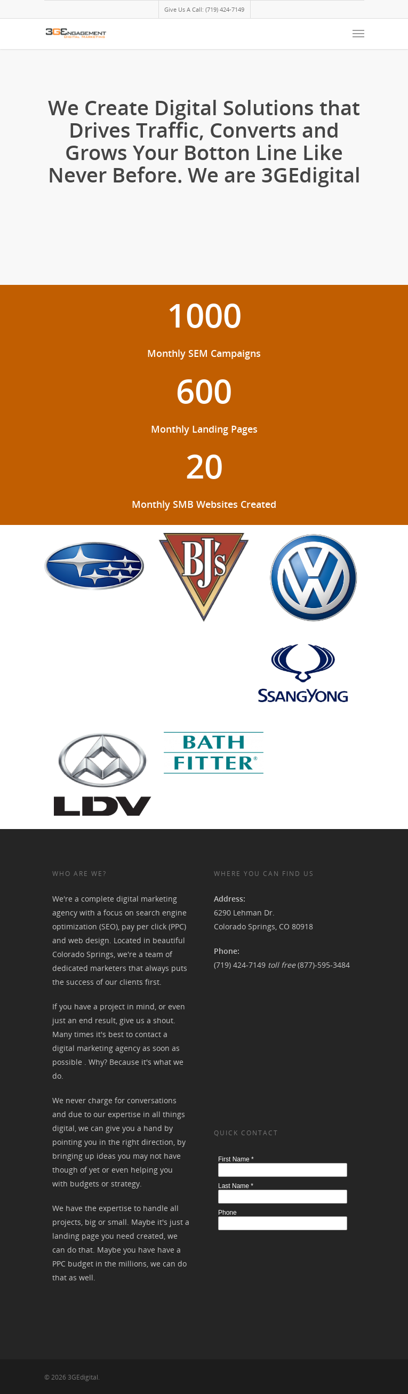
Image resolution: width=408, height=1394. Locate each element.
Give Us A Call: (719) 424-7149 (204, 9)
